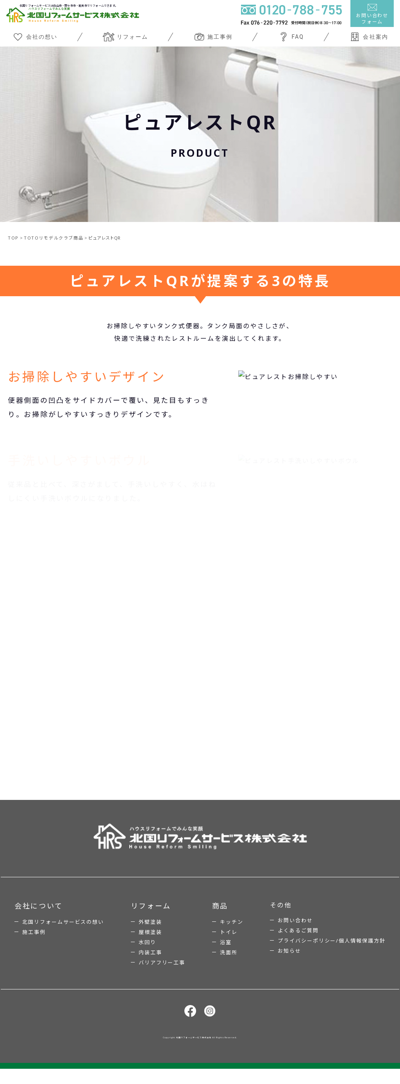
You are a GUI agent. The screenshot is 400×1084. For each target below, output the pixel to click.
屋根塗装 (150, 940)
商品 (220, 914)
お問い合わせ (295, 929)
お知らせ (289, 959)
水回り (147, 951)
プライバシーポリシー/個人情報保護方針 (332, 949)
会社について (38, 914)
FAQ (290, 37)
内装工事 (150, 961)
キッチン (231, 930)
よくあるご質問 (298, 939)
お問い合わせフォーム (372, 14)
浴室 (226, 951)
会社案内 (368, 37)
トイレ (229, 940)
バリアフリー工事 (162, 971)
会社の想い (35, 37)
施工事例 (212, 37)
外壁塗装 (150, 930)
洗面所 (229, 961)
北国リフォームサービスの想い (63, 930)
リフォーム (125, 37)
